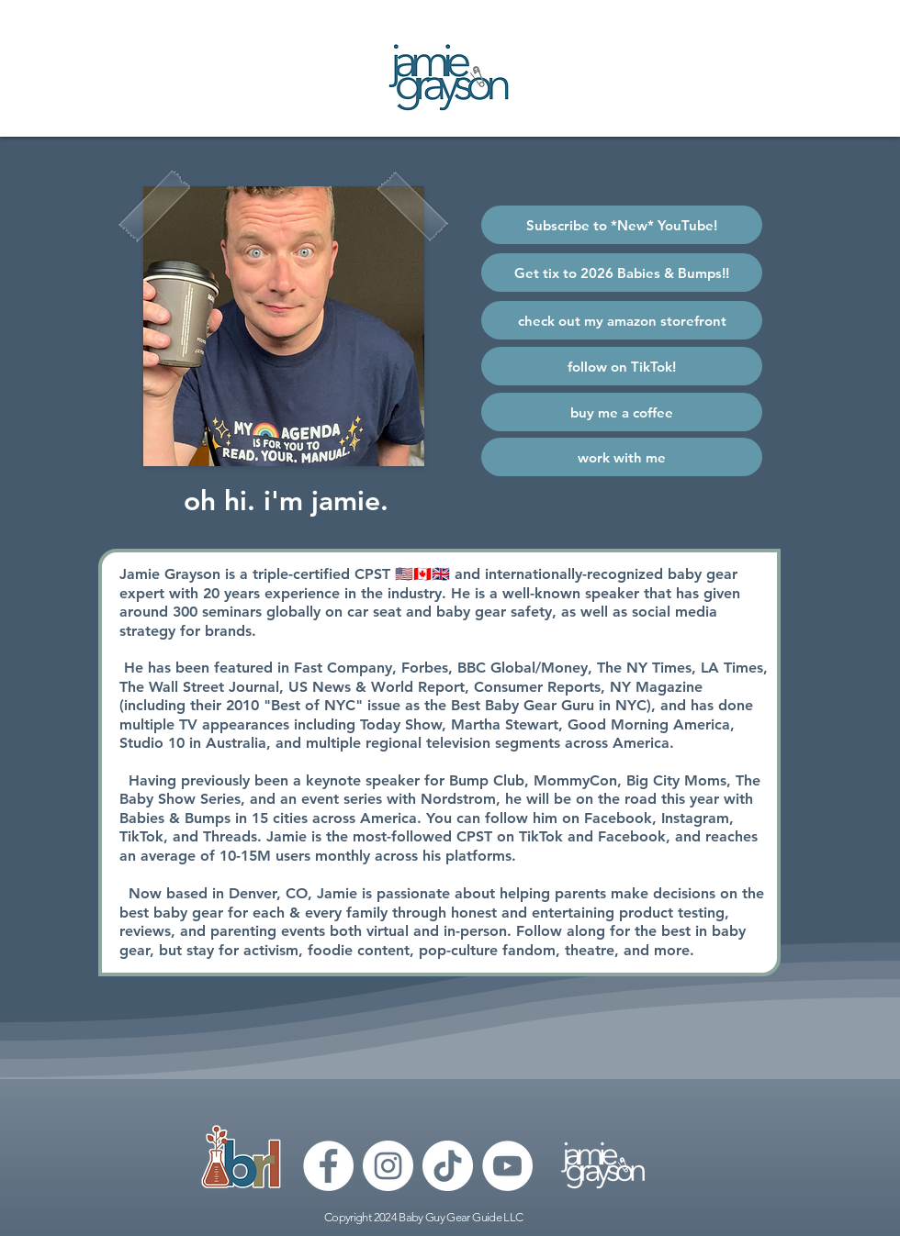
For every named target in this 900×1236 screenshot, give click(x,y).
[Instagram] (388, 1166)
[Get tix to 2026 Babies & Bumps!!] (621, 272)
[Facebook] (328, 1166)
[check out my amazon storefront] (621, 320)
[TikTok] (447, 1166)
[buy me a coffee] (621, 412)
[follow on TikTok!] (621, 366)
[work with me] (621, 457)
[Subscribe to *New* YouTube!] (621, 225)
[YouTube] (507, 1166)
